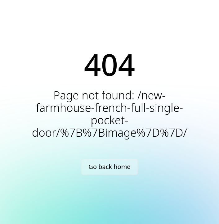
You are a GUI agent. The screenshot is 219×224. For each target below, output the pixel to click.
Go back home (109, 166)
